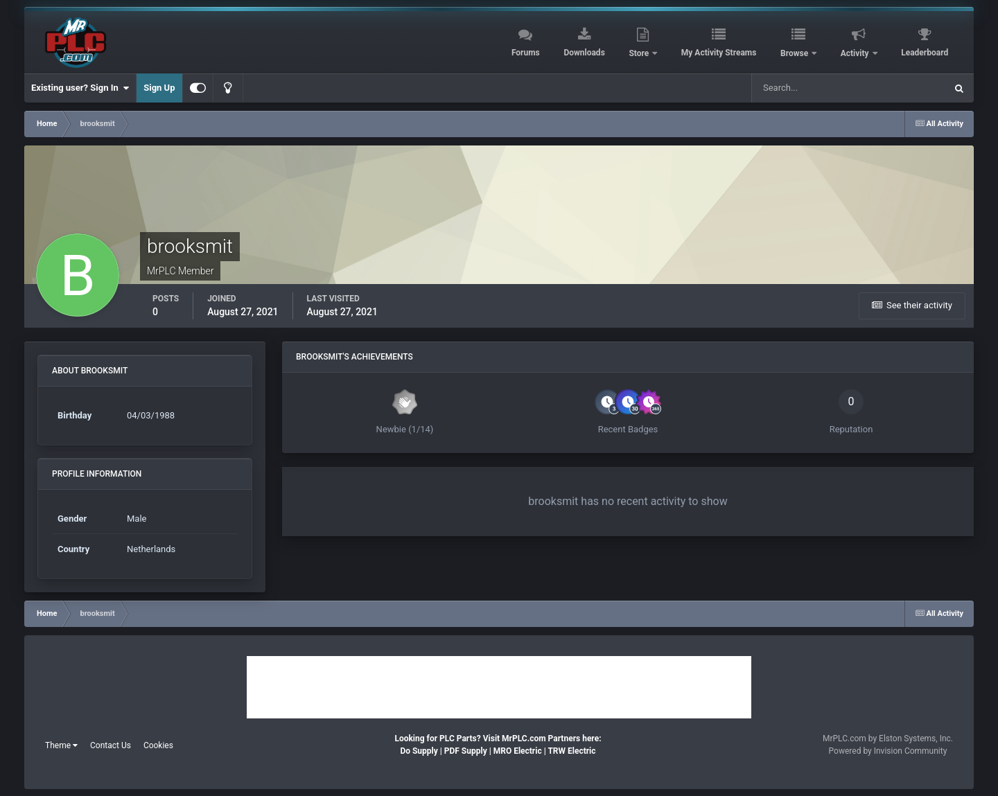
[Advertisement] (499, 687)
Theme (61, 745)
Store (640, 53)
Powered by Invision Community (888, 751)
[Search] (813, 88)
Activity (856, 53)
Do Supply (418, 751)
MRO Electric (517, 751)
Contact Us (110, 745)
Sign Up (159, 87)
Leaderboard (924, 53)
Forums (525, 53)
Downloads (583, 53)
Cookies (158, 745)
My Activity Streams (719, 53)
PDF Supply (465, 751)
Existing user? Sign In (80, 88)
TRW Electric (571, 751)
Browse (795, 53)
